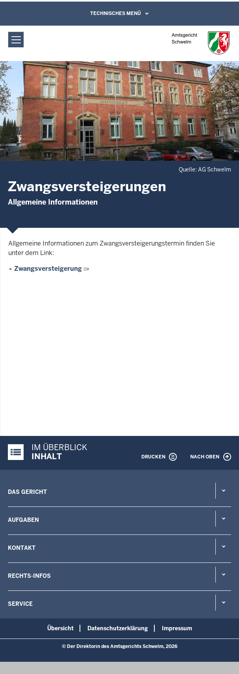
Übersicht (60, 628)
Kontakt (21, 547)
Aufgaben (23, 519)
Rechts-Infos (29, 575)
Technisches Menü (115, 13)
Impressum (177, 628)
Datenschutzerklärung (117, 628)
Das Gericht (27, 491)
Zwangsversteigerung (48, 268)
